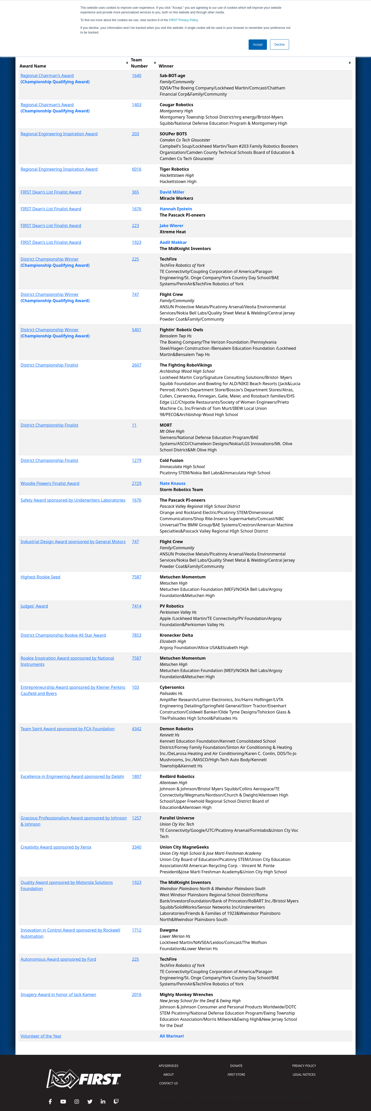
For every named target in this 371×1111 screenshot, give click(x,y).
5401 (136, 330)
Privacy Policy (183, 20)
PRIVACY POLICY (304, 1066)
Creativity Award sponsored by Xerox (56, 847)
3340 (136, 847)
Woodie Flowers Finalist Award (50, 483)
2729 (136, 483)
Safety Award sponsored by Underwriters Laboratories (73, 500)
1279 (136, 460)
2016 (136, 994)
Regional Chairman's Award (47, 75)
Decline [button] (279, 44)
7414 (136, 606)
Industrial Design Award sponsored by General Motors (73, 541)
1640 (136, 75)
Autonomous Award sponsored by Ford (58, 959)
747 (135, 294)
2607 (136, 365)
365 (135, 192)
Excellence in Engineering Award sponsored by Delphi (72, 776)
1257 (136, 818)
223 (135, 225)
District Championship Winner (50, 259)
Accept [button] (258, 44)
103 (135, 687)
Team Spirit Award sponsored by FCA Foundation (68, 729)
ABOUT (168, 1074)
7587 (136, 577)
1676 (136, 209)
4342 (136, 729)
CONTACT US (168, 1083)
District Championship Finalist (49, 365)
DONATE (236, 1066)
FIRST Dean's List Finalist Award (51, 192)
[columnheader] (74, 63)
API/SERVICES (168, 1066)
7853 (136, 635)
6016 (136, 169)
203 (135, 134)
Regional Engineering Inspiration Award (59, 134)
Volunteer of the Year (41, 1036)
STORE (236, 1074)
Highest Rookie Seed (40, 577)
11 (134, 425)
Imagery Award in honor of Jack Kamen (58, 994)
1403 (136, 104)
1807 (136, 776)
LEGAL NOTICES (304, 1074)
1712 (136, 930)
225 (135, 259)
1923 (136, 242)
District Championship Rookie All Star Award (63, 635)
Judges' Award (34, 606)
